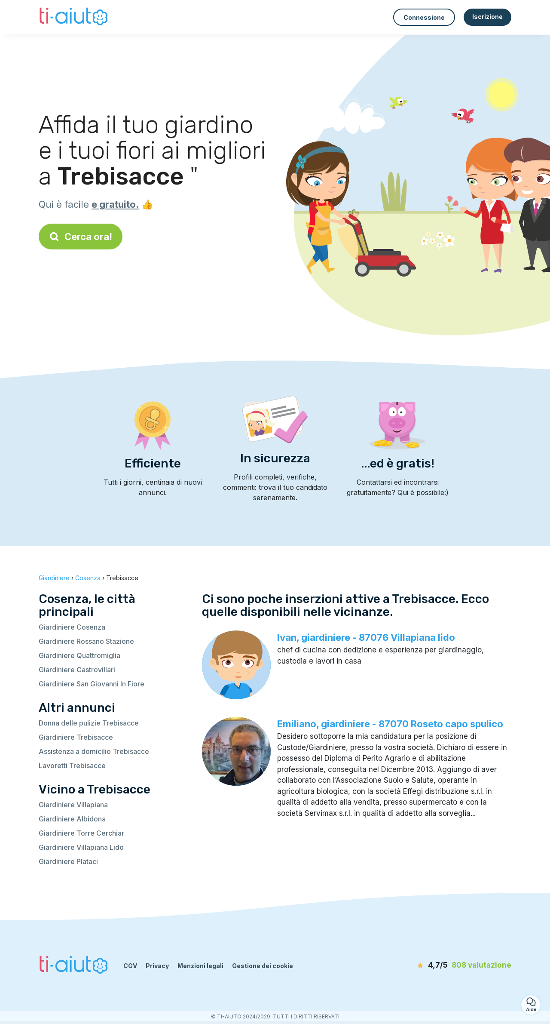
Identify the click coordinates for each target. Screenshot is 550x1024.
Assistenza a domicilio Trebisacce (94, 751)
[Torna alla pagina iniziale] (74, 17)
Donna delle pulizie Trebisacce (89, 723)
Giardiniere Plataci (68, 861)
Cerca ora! (80, 236)
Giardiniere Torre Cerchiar (81, 833)
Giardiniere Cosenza (72, 627)
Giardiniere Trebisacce (76, 737)
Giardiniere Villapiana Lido (81, 847)
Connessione (424, 17)
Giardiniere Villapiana (73, 804)
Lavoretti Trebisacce (72, 765)
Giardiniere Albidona (72, 819)
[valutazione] (461, 965)
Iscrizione (487, 16)
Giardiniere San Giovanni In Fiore (91, 684)
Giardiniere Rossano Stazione (86, 641)
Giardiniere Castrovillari (77, 669)
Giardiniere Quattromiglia (79, 655)
